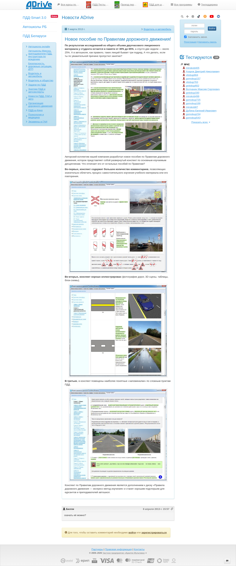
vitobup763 (190, 82)
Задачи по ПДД (37, 84)
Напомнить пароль (207, 42)
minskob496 (191, 96)
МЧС (185, 64)
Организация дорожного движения (40, 104)
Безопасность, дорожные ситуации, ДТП (40, 66)
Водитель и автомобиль (35, 75)
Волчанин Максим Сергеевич (201, 89)
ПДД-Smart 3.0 (34, 18)
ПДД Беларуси (34, 36)
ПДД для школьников (155, 4)
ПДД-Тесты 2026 (98, 5)
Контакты (139, 549)
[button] (227, 561)
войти (132, 532)
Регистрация (190, 42)
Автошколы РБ (35, 27)
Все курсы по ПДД (69, 4)
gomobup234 (192, 114)
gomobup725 (192, 99)
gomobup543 (192, 117)
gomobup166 (192, 103)
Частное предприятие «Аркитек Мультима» (125, 553)
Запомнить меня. (196, 37)
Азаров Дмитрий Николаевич (201, 71)
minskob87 (190, 107)
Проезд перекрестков (127, 5)
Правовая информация (118, 549)
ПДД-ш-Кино (35, 110)
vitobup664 (190, 75)
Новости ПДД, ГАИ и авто (40, 97)
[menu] (137, 4)
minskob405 (191, 68)
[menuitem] (69, 4)
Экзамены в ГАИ (37, 121)
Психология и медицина (36, 116)
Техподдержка (208, 4)
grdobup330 (191, 92)
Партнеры (97, 549)
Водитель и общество (40, 80)
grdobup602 (191, 85)
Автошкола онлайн (39, 46)
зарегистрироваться (154, 532)
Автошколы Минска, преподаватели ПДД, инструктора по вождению (40, 55)
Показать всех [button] (200, 122)
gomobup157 (192, 78)
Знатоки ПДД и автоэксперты (36, 90)
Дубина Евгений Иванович (200, 110)
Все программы (181, 4)
